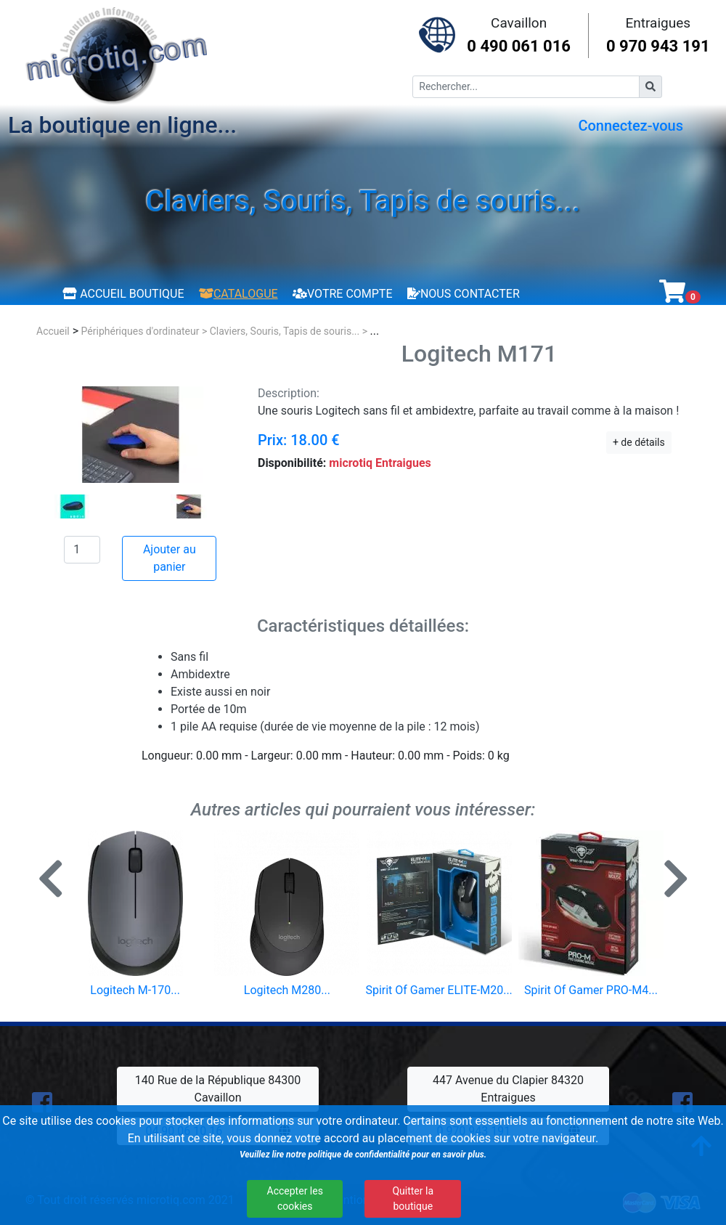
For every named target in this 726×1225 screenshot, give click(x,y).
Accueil (53, 331)
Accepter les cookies (295, 1198)
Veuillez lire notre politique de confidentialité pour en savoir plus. (363, 1154)
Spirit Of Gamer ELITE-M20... (438, 990)
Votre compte (342, 294)
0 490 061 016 (519, 46)
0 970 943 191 (658, 46)
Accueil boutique (123, 294)
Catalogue (238, 294)
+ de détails (639, 442)
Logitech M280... (287, 990)
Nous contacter (463, 294)
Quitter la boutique (412, 1198)
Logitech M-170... (135, 990)
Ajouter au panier (169, 558)
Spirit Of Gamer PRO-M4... (591, 990)
